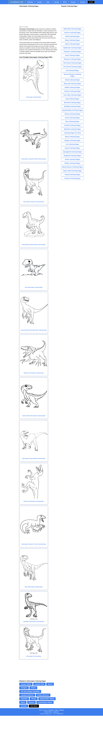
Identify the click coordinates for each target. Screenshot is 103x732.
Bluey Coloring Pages (72, 40)
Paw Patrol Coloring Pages (72, 63)
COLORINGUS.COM (16, 2)
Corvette (24, 706)
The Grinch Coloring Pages (72, 66)
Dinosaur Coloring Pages (72, 59)
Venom (33, 688)
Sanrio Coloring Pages (72, 148)
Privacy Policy (48, 712)
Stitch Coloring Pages (72, 44)
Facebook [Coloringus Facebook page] (51, 710)
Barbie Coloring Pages (72, 87)
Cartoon (82, 2)
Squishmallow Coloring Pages (72, 110)
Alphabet (30, 2)
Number (40, 2)
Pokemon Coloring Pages (72, 51)
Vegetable (24, 698)
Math (48, 2)
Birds (65, 2)
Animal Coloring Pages (72, 174)
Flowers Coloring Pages (72, 91)
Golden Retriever (43, 695)
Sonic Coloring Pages (72, 55)
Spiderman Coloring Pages (72, 48)
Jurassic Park (39, 684)
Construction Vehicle (45, 702)
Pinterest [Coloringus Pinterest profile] (61, 710)
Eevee (23, 702)
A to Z (91, 2)
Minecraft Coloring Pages (72, 83)
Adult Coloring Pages (72, 36)
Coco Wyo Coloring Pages (72, 95)
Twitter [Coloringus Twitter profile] (56, 710)
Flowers (73, 2)
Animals (56, 2)
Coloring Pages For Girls (72, 133)
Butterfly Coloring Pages (72, 129)
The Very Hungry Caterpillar (30, 691)
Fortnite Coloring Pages (72, 125)
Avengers (24, 688)
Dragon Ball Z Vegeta (47, 698)
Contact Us (56, 712)
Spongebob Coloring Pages (72, 152)
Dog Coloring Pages (72, 99)
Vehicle (33, 698)
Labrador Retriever (27, 695)
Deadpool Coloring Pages (72, 155)
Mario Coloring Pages (72, 136)
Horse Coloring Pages (72, 118)
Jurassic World (26, 684)
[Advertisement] (30, 17)
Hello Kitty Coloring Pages (72, 29)
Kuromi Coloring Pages (72, 178)
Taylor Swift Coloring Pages (72, 171)
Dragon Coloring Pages (72, 140)
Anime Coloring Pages (72, 159)
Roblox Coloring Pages (72, 163)
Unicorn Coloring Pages (72, 32)
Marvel (50, 684)
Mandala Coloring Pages (72, 106)
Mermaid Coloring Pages (72, 102)
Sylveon (31, 702)
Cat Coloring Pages (72, 70)
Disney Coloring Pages (72, 114)
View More (33, 706)
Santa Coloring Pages (72, 80)
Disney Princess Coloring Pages (72, 75)
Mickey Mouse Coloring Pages (72, 167)
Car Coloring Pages (72, 144)
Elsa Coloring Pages (72, 121)
